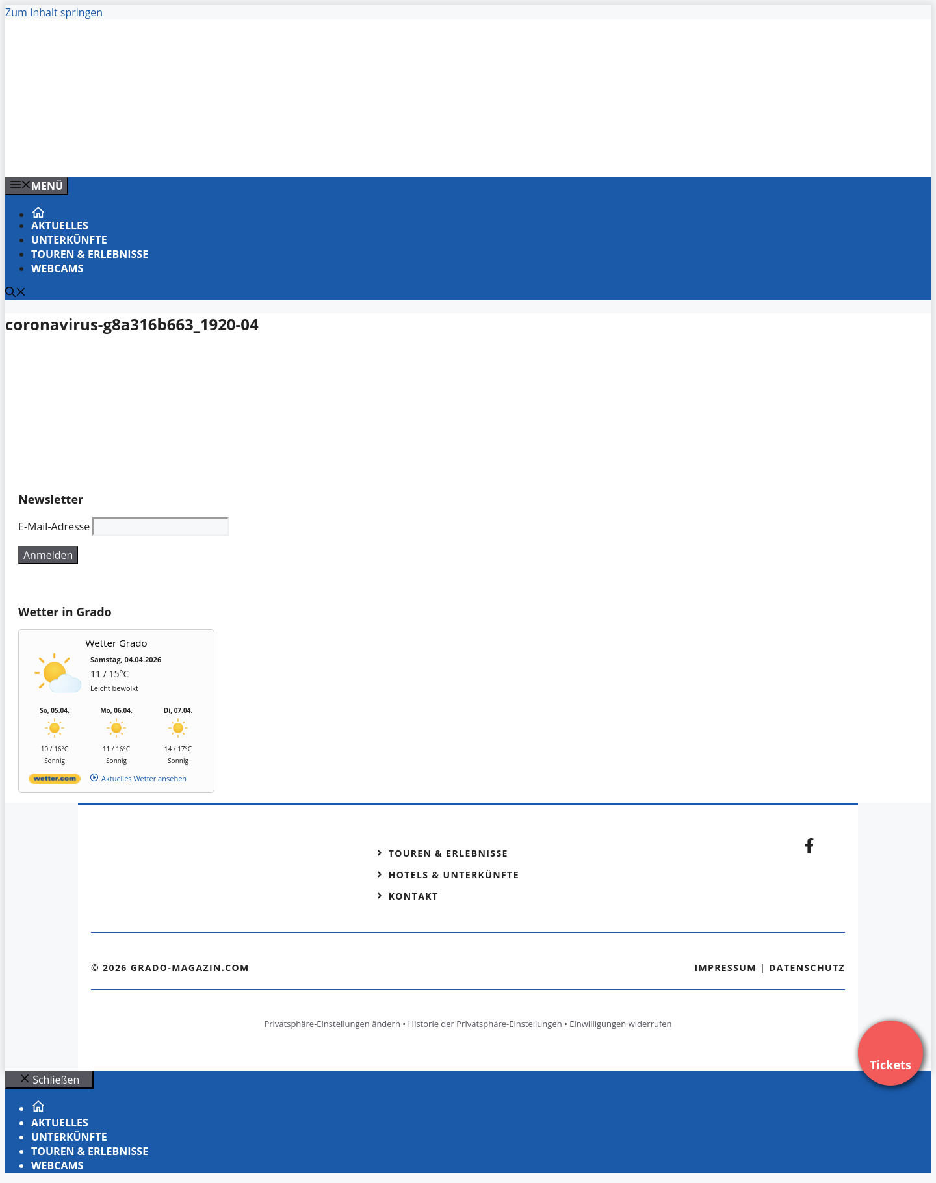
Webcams (57, 268)
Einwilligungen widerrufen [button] (620, 1024)
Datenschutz (807, 967)
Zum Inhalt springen (54, 12)
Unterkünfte (69, 240)
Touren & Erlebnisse (89, 254)
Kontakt (414, 896)
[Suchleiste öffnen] (15, 293)
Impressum (725, 967)
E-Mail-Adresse (54, 526)
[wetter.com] (55, 781)
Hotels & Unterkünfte (454, 874)
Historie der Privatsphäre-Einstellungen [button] (485, 1024)
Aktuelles (59, 225)
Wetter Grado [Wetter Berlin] (117, 642)
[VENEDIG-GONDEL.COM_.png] (267, 153)
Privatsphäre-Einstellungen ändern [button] (332, 1024)
